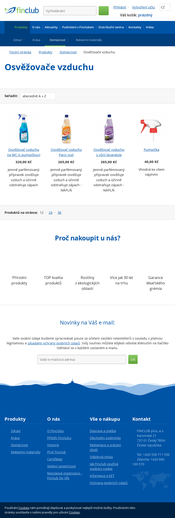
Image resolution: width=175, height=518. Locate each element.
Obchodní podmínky (105, 438)
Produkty (45, 52)
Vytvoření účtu (143, 7)
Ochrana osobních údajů (109, 483)
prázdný (145, 15)
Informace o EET (102, 476)
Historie (53, 445)
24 (50, 212)
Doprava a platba (103, 431)
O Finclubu (55, 431)
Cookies (23, 508)
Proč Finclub (56, 452)
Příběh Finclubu (59, 438)
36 (59, 212)
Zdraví (16, 431)
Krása (15, 438)
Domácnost (68, 52)
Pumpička (151, 149)
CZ (165, 7)
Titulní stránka (20, 52)
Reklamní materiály (25, 452)
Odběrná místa (101, 457)
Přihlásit (119, 7)
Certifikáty (54, 459)
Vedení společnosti (61, 466)
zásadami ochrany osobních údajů (54, 343)
